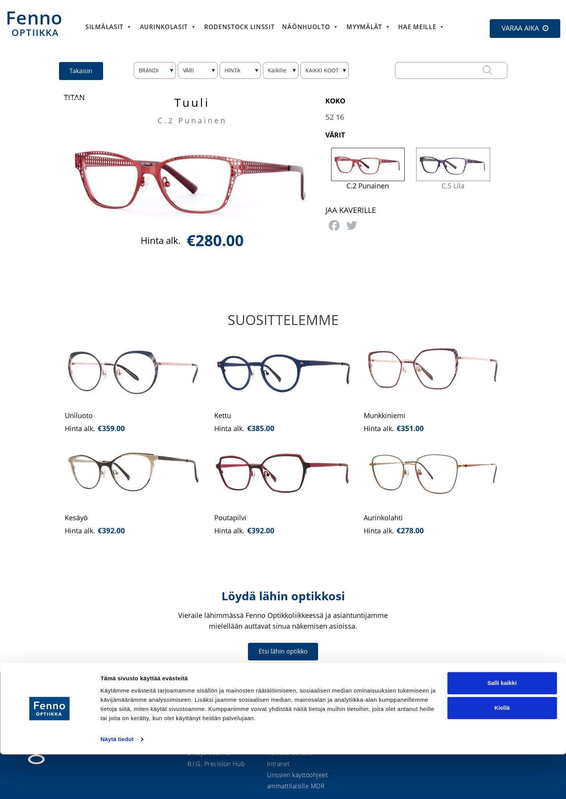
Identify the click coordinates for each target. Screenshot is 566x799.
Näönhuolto (310, 26)
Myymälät (368, 26)
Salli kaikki (502, 727)
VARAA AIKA (520, 28)
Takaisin (82, 70)
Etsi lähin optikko (283, 651)
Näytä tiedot (117, 784)
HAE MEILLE (421, 26)
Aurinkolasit (168, 26)
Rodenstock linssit (239, 27)
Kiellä (502, 752)
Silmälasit (108, 26)
